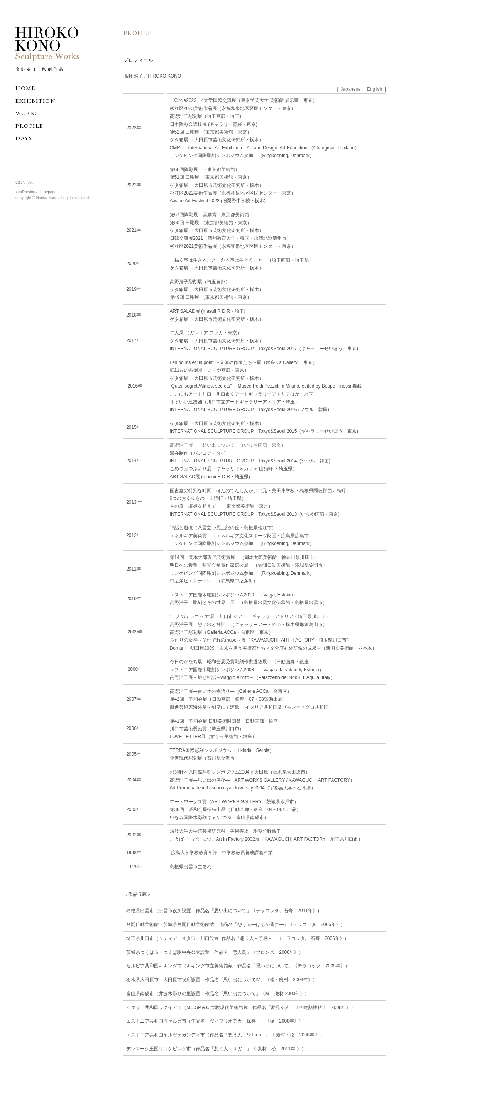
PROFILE (29, 125)
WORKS (27, 113)
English (374, 89)
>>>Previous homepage (35, 192)
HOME (25, 87)
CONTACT (26, 182)
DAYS (23, 138)
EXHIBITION (35, 100)
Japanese (350, 89)
